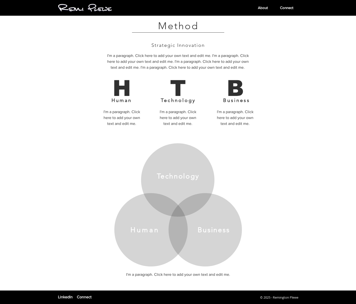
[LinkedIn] (66, 297)
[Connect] (91, 297)
